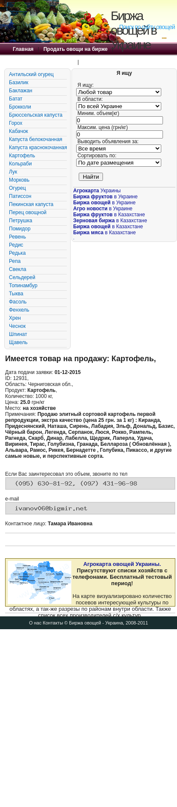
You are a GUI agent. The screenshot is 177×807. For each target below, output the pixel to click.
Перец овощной (27, 212)
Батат (16, 99)
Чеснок (17, 326)
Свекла (17, 269)
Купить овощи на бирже (43, 62)
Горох (16, 123)
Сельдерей (22, 277)
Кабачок (18, 131)
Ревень (17, 237)
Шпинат (18, 334)
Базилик (19, 82)
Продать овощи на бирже (75, 49)
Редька (17, 253)
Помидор (20, 229)
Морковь (19, 180)
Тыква (16, 294)
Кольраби (20, 164)
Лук (13, 172)
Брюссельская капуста (36, 115)
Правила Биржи (103, 62)
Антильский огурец (31, 74)
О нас (35, 622)
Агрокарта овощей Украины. (122, 564)
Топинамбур (23, 286)
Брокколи (20, 107)
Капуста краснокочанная (38, 147)
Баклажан (20, 91)
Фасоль (18, 302)
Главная (23, 49)
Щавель (18, 342)
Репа (14, 261)
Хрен (15, 318)
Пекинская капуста (31, 204)
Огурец (17, 188)
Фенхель (19, 310)
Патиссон (20, 196)
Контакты (53, 622)
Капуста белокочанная (35, 139)
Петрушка (20, 221)
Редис (16, 245)
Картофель (22, 156)
